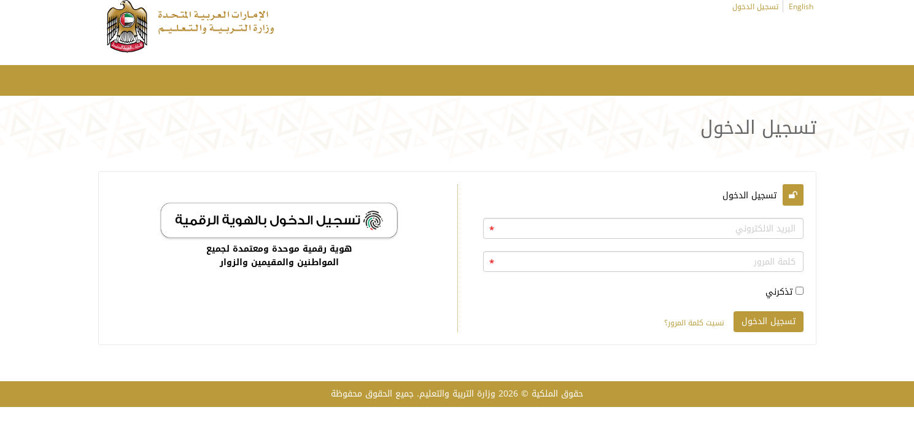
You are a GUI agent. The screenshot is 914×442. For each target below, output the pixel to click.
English (801, 7)
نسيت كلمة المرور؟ (694, 323)
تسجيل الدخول (755, 7)
